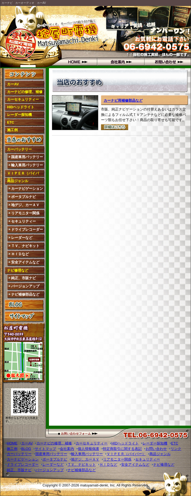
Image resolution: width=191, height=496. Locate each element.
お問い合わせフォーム (87, 433)
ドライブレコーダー (27, 229)
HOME (72, 61)
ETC (10, 122)
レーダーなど (21, 238)
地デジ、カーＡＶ (25, 205)
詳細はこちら (114, 127)
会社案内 (67, 449)
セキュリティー (23, 221)
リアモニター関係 (25, 213)
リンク (176, 449)
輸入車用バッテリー (27, 165)
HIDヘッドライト (20, 107)
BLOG (24, 304)
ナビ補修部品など (25, 294)
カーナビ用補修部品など (123, 100)
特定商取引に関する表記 (122, 449)
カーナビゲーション (27, 189)
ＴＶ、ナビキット (25, 246)
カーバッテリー (19, 149)
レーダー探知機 (19, 115)
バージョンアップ (25, 286)
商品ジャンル (17, 181)
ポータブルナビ (23, 197)
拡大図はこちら (24, 362)
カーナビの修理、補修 (24, 92)
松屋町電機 (24, 37)
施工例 (12, 130)
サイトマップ (24, 316)
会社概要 (119, 61)
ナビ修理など (17, 270)
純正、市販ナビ (23, 278)
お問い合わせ (166, 61)
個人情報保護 (88, 449)
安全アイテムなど (25, 262)
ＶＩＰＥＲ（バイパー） (23, 174)
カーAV (13, 84)
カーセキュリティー (23, 99)
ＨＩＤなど (20, 254)
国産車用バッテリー (27, 157)
